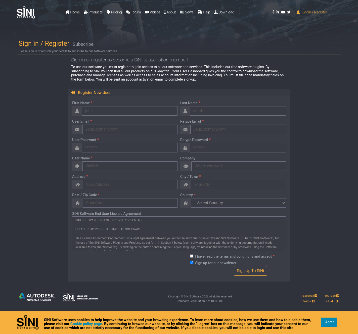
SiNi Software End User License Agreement (103, 214)
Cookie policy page (86, 324)
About (170, 12)
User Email (79, 121)
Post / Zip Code (83, 194)
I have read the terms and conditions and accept (232, 256)
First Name (79, 102)
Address (77, 176)
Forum (133, 12)
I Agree (329, 322)
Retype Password (193, 139)
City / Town (188, 176)
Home (72, 12)
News (187, 12)
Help (204, 12)
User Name (79, 157)
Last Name (188, 102)
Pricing (114, 12)
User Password (82, 139)
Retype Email (189, 121)
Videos (152, 12)
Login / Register (312, 12)
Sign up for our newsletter (213, 263)
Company (185, 158)
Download (224, 12)
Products (93, 12)
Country (185, 194)
